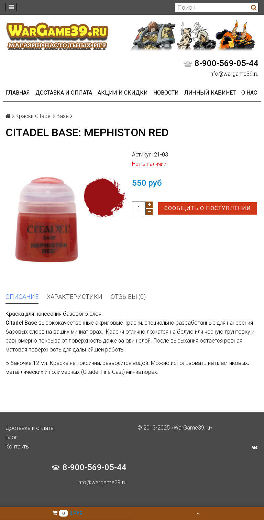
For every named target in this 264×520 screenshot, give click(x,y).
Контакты (18, 446)
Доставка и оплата (63, 92)
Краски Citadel (33, 116)
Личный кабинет (210, 92)
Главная (18, 92)
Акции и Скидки (123, 92)
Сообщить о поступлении (207, 208)
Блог (12, 437)
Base (62, 116)
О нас (249, 92)
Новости (166, 92)
